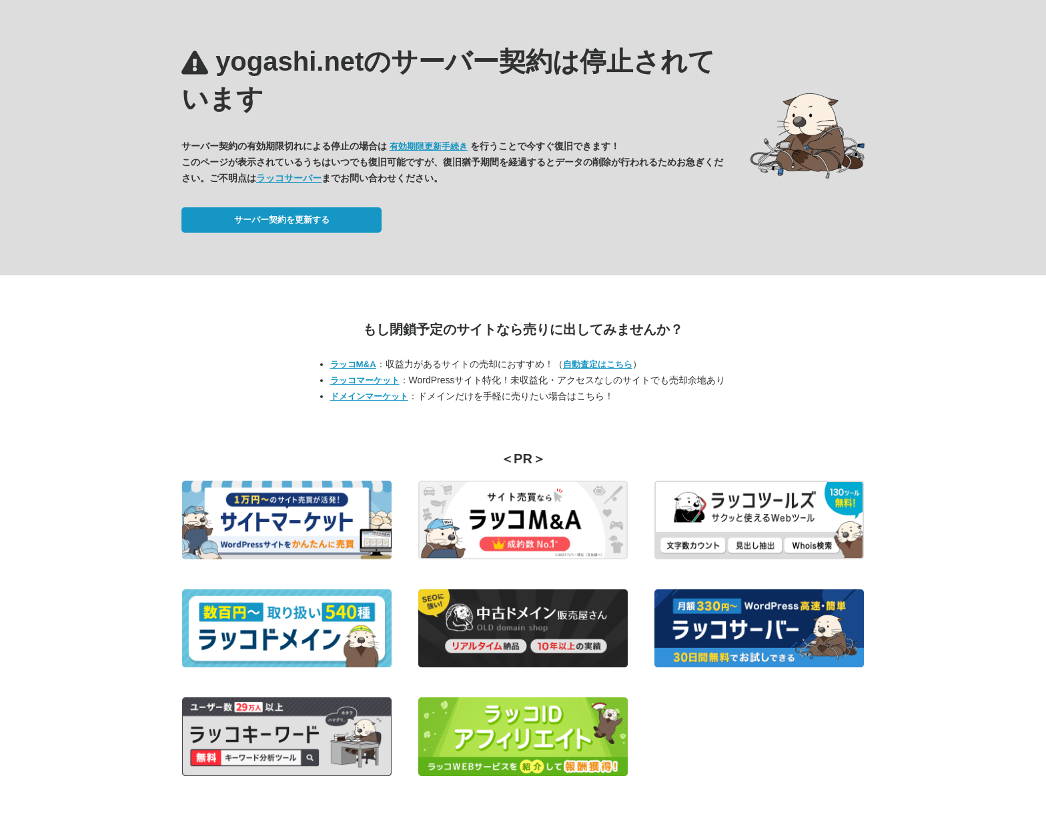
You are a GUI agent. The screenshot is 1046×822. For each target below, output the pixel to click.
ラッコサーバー (289, 178)
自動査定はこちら (597, 364)
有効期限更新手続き (429, 146)
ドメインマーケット (369, 396)
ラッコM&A (353, 364)
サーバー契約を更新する (282, 220)
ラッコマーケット (365, 380)
